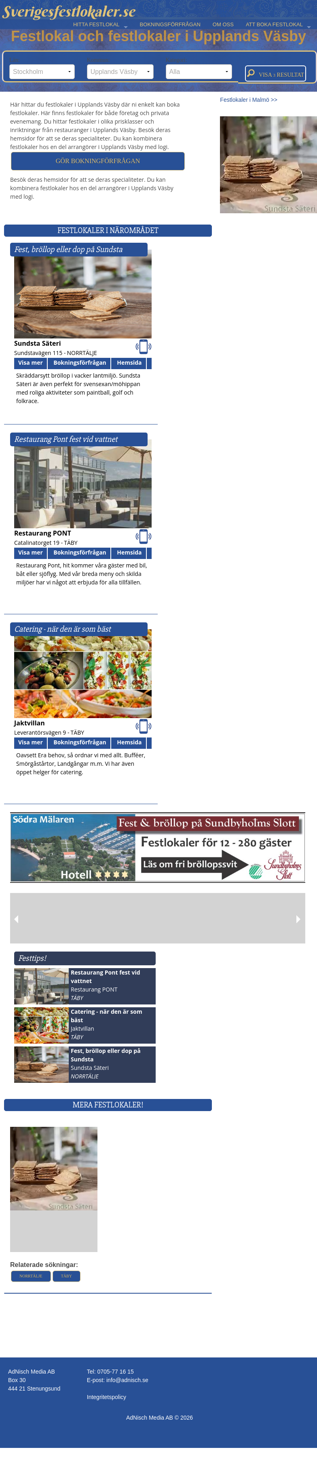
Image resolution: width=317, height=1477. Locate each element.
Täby (66, 1276)
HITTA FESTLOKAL (96, 24)
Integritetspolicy (106, 1397)
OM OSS (223, 24)
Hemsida (129, 362)
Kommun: (120, 68)
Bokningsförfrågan (79, 362)
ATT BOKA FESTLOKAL (274, 24)
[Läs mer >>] (53, 1168)
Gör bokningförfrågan (98, 161)
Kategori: (199, 68)
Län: (42, 68)
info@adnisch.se (127, 1380)
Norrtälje (30, 1276)
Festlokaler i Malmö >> (248, 100)
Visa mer (30, 362)
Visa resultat (275, 73)
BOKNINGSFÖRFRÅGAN (170, 24)
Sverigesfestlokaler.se (68, 11)
